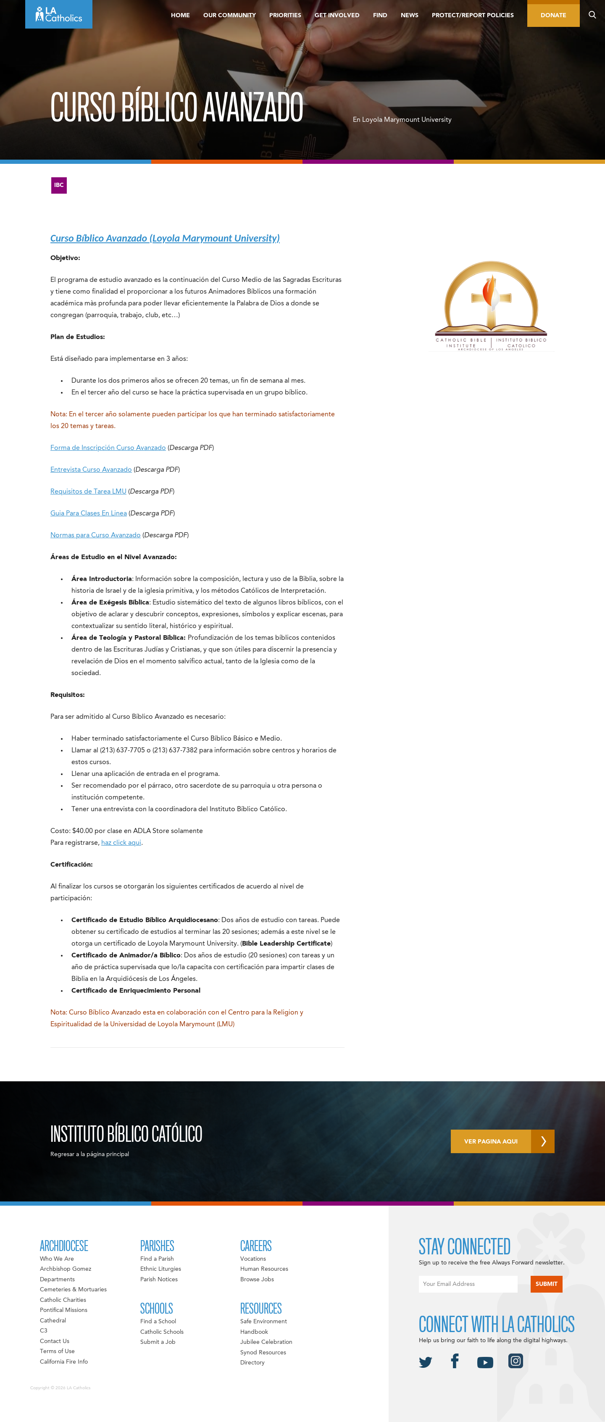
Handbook (254, 1332)
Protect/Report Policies (473, 15)
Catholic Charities (63, 1300)
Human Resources (264, 1269)
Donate (553, 15)
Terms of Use (57, 1351)
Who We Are (57, 1259)
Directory (252, 1363)
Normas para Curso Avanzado (95, 535)
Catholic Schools (162, 1332)
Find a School (158, 1322)
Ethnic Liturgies (160, 1269)
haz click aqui (121, 843)
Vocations (253, 1259)
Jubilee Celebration (266, 1342)
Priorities (285, 15)
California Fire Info (64, 1362)
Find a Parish (157, 1259)
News (409, 15)
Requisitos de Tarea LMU (88, 492)
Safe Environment (263, 1322)
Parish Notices (159, 1280)
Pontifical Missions (63, 1310)
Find (380, 15)
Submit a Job (158, 1342)
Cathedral (53, 1321)
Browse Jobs (257, 1280)
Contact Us (54, 1341)
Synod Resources (263, 1353)
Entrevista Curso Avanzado (91, 470)
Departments (57, 1280)
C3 (43, 1331)
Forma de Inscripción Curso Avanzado (108, 448)
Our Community (229, 15)
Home (180, 15)
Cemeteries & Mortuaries (73, 1290)
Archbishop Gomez (65, 1269)
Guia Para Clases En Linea (88, 513)
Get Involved (337, 15)
